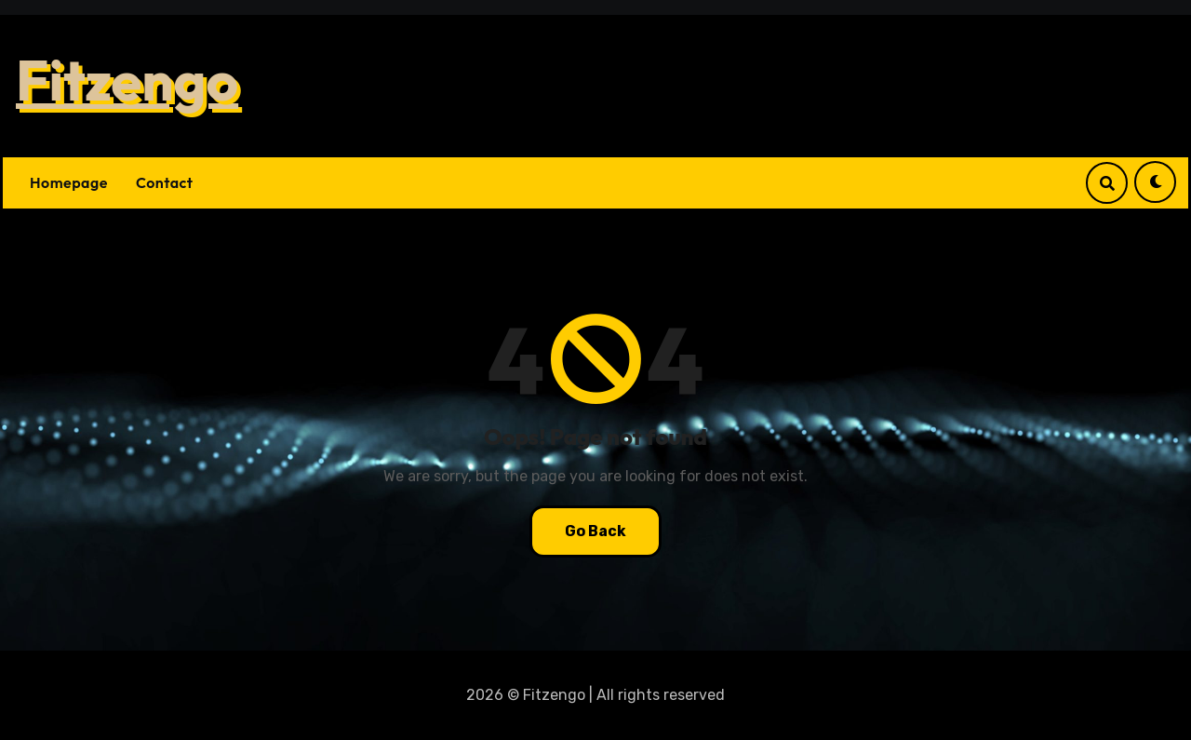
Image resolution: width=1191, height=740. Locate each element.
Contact (165, 182)
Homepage (69, 182)
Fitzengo (127, 80)
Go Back (595, 531)
